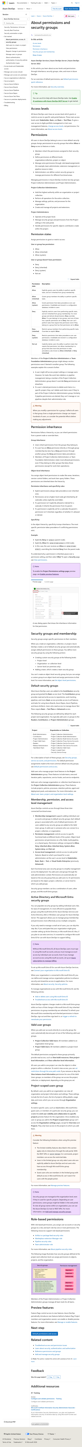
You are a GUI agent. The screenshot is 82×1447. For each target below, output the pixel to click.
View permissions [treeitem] (11, 48)
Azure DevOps (47, 16)
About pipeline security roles (61, 1249)
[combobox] (16, 19)
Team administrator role (44, 1244)
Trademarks (17, 1442)
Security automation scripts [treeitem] (13, 33)
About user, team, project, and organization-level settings (52, 794)
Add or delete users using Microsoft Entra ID (51, 996)
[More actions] (78, 16)
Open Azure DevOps (71, 9)
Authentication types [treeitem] (13, 63)
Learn (33, 16)
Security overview (57, 87)
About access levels (55, 129)
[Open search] (72, 3)
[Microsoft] (4, 3)
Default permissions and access (45, 766)
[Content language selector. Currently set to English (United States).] (12, 1434)
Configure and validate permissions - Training (46, 1399)
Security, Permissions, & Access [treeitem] (14, 27)
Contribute (38, 1439)
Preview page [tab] (37, 582)
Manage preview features (60, 1185)
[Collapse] (26, 14)
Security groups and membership (44, 52)
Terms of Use (7, 1442)
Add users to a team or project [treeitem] (16, 45)
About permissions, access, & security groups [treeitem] (15, 40)
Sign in (77, 3)
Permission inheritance (40, 49)
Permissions (36, 46)
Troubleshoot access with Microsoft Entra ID (51, 999)
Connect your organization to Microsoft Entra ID (52, 970)
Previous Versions (19, 1439)
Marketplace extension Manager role (48, 1238)
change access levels (55, 126)
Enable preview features (49, 574)
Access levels (37, 43)
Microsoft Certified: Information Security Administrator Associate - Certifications (53, 1409)
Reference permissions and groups (48, 1351)
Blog (29, 1439)
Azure (39, 16)
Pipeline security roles (43, 1241)
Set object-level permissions (65, 680)
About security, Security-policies (55, 984)
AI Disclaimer (7, 1439)
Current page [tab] (49, 582)
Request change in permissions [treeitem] (16, 51)
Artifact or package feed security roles (49, 1235)
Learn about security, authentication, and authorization (55, 1348)
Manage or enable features (67, 1322)
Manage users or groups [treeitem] (14, 54)
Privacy (46, 1439)
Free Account (57, 9)
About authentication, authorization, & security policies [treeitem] (16, 58)
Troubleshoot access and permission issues (51, 1345)
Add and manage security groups (58, 1212)
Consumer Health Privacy (61, 1439)
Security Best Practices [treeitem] (11, 30)
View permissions (40, 560)
